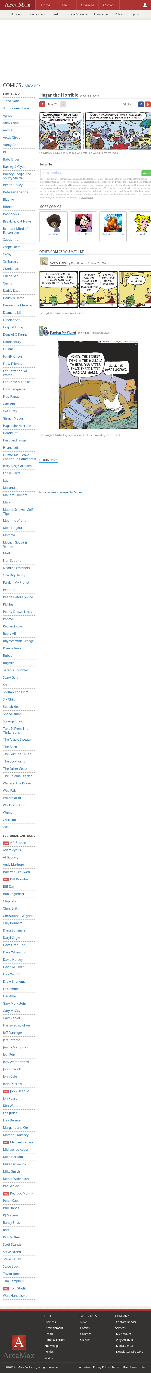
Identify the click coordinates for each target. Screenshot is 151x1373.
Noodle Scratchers (16, 568)
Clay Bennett (12, 923)
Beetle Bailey (13, 185)
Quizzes (85, 1340)
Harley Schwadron (16, 1025)
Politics (119, 14)
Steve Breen (12, 1252)
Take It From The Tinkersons (15, 730)
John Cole (10, 1076)
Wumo (7, 812)
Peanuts (9, 590)
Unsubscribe (137, 1367)
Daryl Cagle (11, 937)
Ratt (6, 1230)
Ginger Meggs (13, 418)
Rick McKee (11, 1237)
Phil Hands (11, 1208)
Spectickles (11, 706)
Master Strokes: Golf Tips (18, 511)
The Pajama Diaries (17, 776)
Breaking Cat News (17, 221)
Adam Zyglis (12, 850)
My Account (123, 1334)
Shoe (6, 685)
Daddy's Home (13, 298)
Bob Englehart (13, 894)
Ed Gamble (11, 989)
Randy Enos (11, 1222)
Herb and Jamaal (15, 440)
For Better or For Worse (15, 373)
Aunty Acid (10, 145)
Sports (135, 14)
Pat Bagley (11, 1186)
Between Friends (15, 192)
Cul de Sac (10, 276)
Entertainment (37, 14)
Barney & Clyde (14, 166)
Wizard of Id (12, 798)
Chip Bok (9, 901)
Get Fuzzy (10, 411)
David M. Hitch (13, 967)
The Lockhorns (14, 761)
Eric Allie (9, 996)
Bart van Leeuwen (16, 872)
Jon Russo (10, 1098)
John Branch (12, 1069)
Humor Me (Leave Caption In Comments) (19, 457)
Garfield (9, 404)
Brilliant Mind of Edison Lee (15, 230)
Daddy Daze (11, 290)
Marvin (8, 502)
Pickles (8, 604)
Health (56, 14)
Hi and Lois (11, 447)
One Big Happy (14, 575)
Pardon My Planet (16, 582)
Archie (7, 130)
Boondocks (11, 214)
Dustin (8, 349)
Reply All (9, 633)
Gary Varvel (11, 1018)
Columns (85, 1334)
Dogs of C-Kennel (16, 334)
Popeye (8, 619)
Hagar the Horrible (17, 426)
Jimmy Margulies (15, 1047)
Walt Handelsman (16, 1295)
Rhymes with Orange (18, 641)
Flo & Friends (12, 364)
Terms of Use (120, 1367)
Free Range (11, 396)
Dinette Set (11, 320)
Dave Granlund (14, 945)
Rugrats (9, 663)
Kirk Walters (12, 1105)
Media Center (124, 1346)
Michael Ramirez (19, 1142)
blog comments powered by (60, 492)
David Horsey (13, 959)
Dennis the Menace (17, 305)
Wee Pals (10, 790)
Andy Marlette (13, 864)
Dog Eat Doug (13, 327)
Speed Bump (12, 714)
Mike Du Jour (12, 528)
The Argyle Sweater (17, 739)
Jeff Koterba (11, 1040)
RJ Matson (10, 1215)
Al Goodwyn (11, 857)
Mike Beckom (13, 1157)
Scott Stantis (12, 1244)
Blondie (8, 207)
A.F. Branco (14, 843)
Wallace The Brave (17, 783)
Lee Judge (10, 1113)
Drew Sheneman (15, 981)
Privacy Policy (101, 1367)
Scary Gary (10, 677)
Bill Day (9, 886)
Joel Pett (9, 1054)
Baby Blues (11, 159)
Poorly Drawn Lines (17, 611)
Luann (7, 480)
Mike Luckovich (14, 1164)
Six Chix (9, 699)
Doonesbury (12, 342)
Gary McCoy (11, 1011)
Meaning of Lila (14, 520)
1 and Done (11, 101)
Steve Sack (10, 1266)
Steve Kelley (12, 1259)
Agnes (7, 115)
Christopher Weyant (18, 916)
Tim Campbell (13, 1281)
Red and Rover (13, 626)
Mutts (7, 553)
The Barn (10, 747)
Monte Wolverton (16, 1179)
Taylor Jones (12, 1274)
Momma (9, 535)
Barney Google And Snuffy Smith (17, 176)
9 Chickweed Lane (16, 108)
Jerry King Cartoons (17, 466)
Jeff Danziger (12, 1032)
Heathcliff (10, 433)
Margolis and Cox (16, 1127)
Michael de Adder (16, 1149)
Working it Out (14, 805)
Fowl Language (14, 389)
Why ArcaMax (125, 1340)
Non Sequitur (13, 560)
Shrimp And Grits (15, 692)
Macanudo (10, 488)
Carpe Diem (11, 247)
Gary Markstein (14, 1003)
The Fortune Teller (17, 754)
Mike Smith (11, 1171)
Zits (6, 827)
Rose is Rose (12, 648)
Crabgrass (10, 261)
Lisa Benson (12, 1120)
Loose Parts (11, 473)
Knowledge (101, 14)
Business (16, 14)
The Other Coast (15, 768)
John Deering (16, 1091)
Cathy (7, 254)
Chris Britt (10, 908)
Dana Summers (14, 930)
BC (5, 152)
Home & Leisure (77, 14)
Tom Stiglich (15, 1288)
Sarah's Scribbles (16, 670)
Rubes (7, 655)
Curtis (7, 283)
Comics (85, 1328)
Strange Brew (13, 721)
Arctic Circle (11, 137)
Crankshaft (11, 269)
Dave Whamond (14, 952)
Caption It (10, 239)
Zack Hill (9, 820)
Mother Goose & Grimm (15, 544)
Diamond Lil (12, 312)
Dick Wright (11, 974)
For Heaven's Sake (16, 382)
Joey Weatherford (16, 1062)
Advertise (85, 1367)
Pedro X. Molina (18, 1193)
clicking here (87, 197)
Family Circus (13, 356)
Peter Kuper (12, 1200)
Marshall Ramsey (16, 1135)
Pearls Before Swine (18, 597)
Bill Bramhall (16, 879)
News (83, 1322)
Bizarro (8, 199)
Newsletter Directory (129, 1351)
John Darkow (12, 1084)
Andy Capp (11, 123)
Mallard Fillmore (15, 495)
